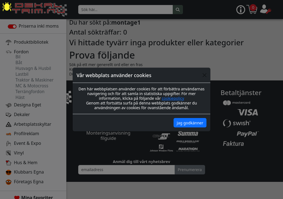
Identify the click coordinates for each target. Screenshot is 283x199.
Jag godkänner (190, 122)
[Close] (204, 75)
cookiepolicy (173, 98)
